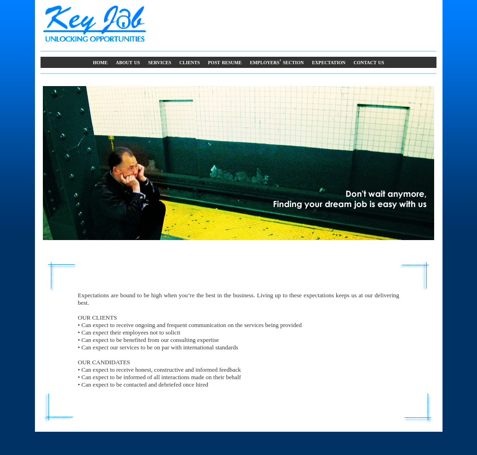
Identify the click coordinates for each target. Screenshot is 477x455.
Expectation (329, 62)
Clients (189, 62)
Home (100, 62)
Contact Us (369, 62)
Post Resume (225, 62)
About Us (128, 62)
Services (159, 62)
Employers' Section (277, 62)
